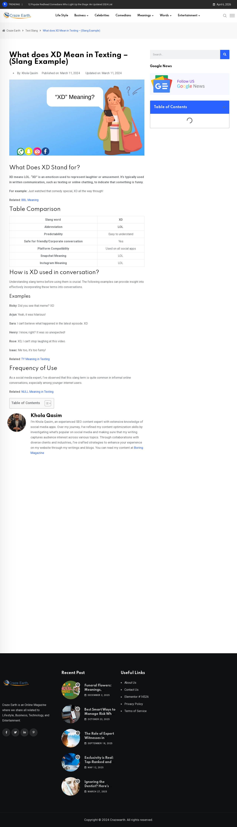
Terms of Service (135, 711)
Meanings (144, 15)
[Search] (224, 54)
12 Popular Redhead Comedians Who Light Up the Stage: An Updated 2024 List (70, 4)
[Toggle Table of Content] (46, 403)
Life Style (61, 15)
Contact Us (131, 689)
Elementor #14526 (136, 696)
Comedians (123, 15)
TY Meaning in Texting (35, 359)
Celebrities (102, 15)
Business (80, 15)
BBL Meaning (30, 200)
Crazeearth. (118, 820)
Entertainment (187, 15)
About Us (130, 682)
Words (164, 15)
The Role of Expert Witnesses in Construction (99, 738)
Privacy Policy (133, 704)
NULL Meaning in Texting (37, 391)
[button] (224, 107)
